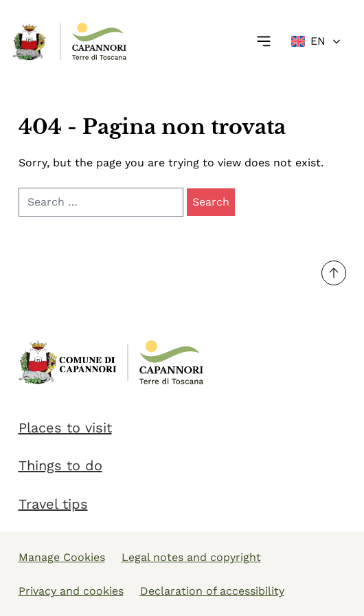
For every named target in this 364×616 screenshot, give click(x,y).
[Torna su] (333, 273)
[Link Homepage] (30, 41)
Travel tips (53, 504)
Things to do (60, 465)
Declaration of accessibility (212, 590)
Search (210, 201)
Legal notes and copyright (191, 557)
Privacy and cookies (71, 590)
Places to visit (65, 427)
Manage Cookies (62, 557)
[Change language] (317, 41)
